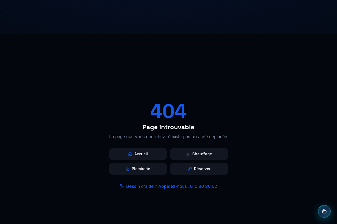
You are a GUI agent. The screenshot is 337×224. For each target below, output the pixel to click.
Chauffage (199, 154)
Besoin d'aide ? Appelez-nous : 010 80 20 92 (168, 186)
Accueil (138, 154)
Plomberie (137, 168)
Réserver (199, 168)
